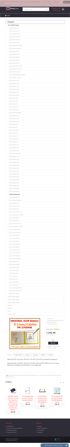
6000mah (8, 377)
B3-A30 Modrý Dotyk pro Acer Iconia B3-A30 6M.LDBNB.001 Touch (42, 400)
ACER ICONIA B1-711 (14, 136)
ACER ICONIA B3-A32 (14, 194)
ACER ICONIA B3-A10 (14, 185)
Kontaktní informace (11, 432)
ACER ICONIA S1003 (14, 220)
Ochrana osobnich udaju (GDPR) (14, 428)
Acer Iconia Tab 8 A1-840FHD (16, 226)
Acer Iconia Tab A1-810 (14, 229)
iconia (40, 375)
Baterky (10, 305)
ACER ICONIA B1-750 (14, 150)
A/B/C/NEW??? (18, 355)
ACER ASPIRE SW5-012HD (15, 48)
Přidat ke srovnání (52, 348)
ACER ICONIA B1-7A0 (14, 165)
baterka (32, 375)
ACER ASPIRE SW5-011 (14, 42)
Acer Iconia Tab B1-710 (14, 253)
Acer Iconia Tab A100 (14, 235)
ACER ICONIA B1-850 (14, 177)
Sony (9, 311)
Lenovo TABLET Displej (13, 296)
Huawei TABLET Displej (13, 299)
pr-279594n (49, 375)
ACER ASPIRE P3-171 (14, 28)
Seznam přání (40, 430)
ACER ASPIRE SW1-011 (14, 31)
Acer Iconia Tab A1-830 (14, 232)
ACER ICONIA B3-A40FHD (15, 200)
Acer (52, 318)
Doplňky (10, 308)
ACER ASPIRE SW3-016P (15, 37)
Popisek (9, 355)
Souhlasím (66, 2)
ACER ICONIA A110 (13, 101)
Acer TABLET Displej (13, 25)
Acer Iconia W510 (13, 276)
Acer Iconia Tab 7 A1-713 (15, 223)
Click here (9, 5)
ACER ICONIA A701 (13, 133)
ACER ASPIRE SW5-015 (14, 54)
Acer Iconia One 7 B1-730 (15, 212)
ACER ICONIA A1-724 (14, 80)
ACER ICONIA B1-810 (14, 168)
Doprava (35, 355)
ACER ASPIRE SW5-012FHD (15, 45)
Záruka (28, 355)
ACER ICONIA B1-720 (14, 139)
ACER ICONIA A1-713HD (14, 77)
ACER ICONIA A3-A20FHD (15, 112)
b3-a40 (24, 375)
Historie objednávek (42, 428)
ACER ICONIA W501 (13, 273)
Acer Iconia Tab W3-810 (15, 258)
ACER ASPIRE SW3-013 (14, 34)
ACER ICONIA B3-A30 (14, 191)
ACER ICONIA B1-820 (14, 171)
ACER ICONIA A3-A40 (14, 118)
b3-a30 (17, 375)
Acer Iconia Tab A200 (14, 238)
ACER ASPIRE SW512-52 (14, 72)
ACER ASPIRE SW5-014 (14, 51)
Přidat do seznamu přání (53, 346)
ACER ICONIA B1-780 (14, 159)
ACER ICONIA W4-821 (14, 267)
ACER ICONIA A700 (13, 130)
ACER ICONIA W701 (13, 285)
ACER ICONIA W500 (13, 270)
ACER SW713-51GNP (14, 293)
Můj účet (39, 426)
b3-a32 (20, 375)
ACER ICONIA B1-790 (14, 162)
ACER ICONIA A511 (13, 127)
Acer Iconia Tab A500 (14, 247)
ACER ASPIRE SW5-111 (14, 60)
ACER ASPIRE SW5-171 (14, 63)
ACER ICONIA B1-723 (14, 145)
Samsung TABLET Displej (14, 302)
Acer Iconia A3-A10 (13, 107)
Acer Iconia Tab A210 (14, 241)
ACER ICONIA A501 (13, 124)
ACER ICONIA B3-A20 (14, 188)
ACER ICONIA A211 (13, 104)
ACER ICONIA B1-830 (14, 174)
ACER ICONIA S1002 (14, 218)
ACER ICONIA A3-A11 (14, 110)
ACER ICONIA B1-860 (14, 180)
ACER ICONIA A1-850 (14, 95)
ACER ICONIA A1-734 (14, 83)
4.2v (60, 375)
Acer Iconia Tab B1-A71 (14, 255)
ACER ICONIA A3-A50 (14, 121)
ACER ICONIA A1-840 (14, 89)
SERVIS (43, 355)
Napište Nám (10, 426)
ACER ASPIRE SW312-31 (14, 39)
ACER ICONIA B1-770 (14, 156)
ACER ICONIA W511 (13, 279)
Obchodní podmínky (12, 430)
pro (35, 375)
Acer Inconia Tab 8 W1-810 (15, 288)
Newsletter (40, 432)
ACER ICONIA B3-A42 (14, 203)
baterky (12, 377)
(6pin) (10, 375)
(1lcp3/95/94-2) (55, 375)
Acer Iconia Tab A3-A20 (14, 244)
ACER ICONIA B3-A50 (14, 206)
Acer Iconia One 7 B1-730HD (16, 215)
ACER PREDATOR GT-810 (15, 290)
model (44, 375)
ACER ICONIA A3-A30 (14, 115)
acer (38, 375)
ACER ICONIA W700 (13, 282)
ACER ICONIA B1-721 (14, 142)
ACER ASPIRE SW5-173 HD (15, 69)
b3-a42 (28, 375)
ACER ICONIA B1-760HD (14, 153)
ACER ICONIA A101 (13, 98)
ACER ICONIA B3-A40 (14, 197)
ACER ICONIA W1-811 (14, 261)
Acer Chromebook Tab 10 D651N (17, 74)
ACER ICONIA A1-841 (14, 92)
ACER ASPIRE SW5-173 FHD (15, 66)
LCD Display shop (9, 440)
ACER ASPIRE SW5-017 (14, 57)
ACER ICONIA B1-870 (14, 182)
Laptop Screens (12, 314)
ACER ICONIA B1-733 (14, 147)
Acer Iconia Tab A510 (14, 250)
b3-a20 (13, 375)
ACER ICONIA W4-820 (14, 264)
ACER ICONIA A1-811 (14, 86)
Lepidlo (50, 355)
